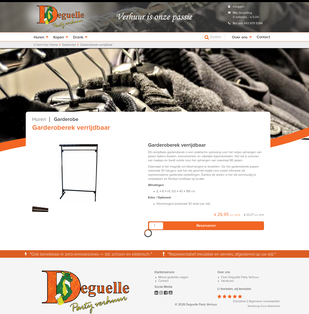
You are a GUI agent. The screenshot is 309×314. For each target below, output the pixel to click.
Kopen (58, 37)
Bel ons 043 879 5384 (248, 23)
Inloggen (238, 6)
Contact (263, 37)
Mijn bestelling (242, 12)
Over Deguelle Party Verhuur (240, 277)
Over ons (240, 37)
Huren (39, 37)
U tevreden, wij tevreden (234, 289)
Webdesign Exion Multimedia (264, 306)
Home (54, 44)
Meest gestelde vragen (173, 277)
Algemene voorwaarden (264, 301)
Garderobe (69, 44)
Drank (78, 37)
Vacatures (227, 280)
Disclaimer (239, 301)
